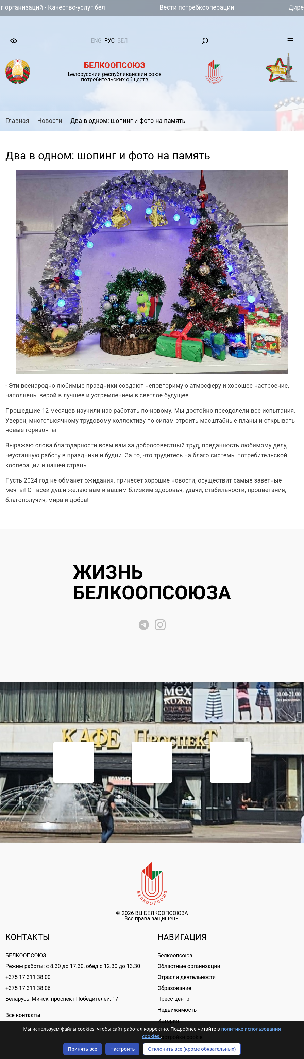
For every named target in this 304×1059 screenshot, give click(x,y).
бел (122, 40)
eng (96, 40)
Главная (17, 120)
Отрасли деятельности (186, 977)
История (168, 1020)
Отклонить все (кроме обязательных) (192, 1049)
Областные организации (188, 966)
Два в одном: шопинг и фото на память (127, 120)
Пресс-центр (173, 999)
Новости (49, 120)
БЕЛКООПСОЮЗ (25, 955)
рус (109, 40)
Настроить (122, 1049)
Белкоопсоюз (174, 955)
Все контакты (22, 1015)
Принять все (82, 1049)
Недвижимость (177, 1010)
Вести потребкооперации (199, 7)
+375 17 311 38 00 (28, 977)
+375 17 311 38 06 (28, 988)
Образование (174, 988)
